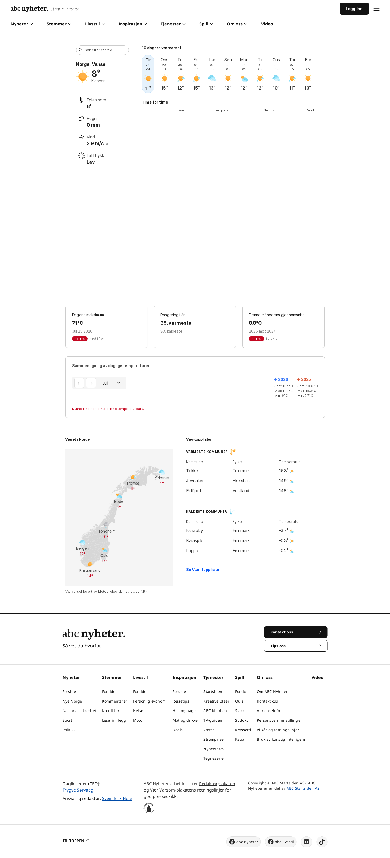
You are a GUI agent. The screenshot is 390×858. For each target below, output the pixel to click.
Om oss (237, 24)
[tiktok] (322, 841)
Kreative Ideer (216, 701)
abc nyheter (243, 842)
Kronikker (111, 710)
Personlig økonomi (150, 701)
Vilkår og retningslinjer (278, 729)
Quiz (239, 701)
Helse (138, 710)
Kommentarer (114, 701)
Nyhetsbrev (213, 748)
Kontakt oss (267, 701)
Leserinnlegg (114, 720)
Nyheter (22, 24)
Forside (69, 691)
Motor (138, 720)
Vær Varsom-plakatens (173, 790)
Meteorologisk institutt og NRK (123, 591)
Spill (206, 24)
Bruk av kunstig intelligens (281, 739)
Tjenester (173, 24)
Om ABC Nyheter (272, 691)
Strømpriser (214, 739)
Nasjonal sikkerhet (80, 710)
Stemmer (59, 24)
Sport (67, 720)
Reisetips (181, 701)
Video (267, 24)
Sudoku (242, 720)
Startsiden (212, 691)
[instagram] (306, 841)
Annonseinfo (268, 710)
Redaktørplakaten (217, 784)
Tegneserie (213, 758)
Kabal (240, 739)
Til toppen (76, 840)
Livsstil (95, 24)
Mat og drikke (185, 720)
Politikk (69, 729)
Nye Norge (72, 701)
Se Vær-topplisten (204, 569)
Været (208, 729)
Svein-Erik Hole (117, 798)
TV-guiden (212, 720)
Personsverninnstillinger (279, 720)
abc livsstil (280, 842)
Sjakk (239, 710)
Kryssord (243, 729)
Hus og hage (184, 710)
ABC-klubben (215, 710)
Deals (178, 729)
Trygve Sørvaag (78, 790)
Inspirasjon (133, 24)
